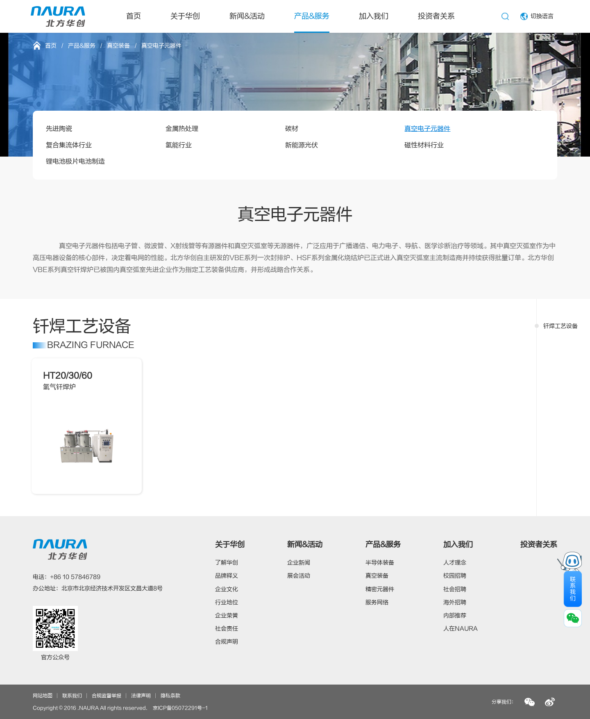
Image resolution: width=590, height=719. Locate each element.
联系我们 (72, 696)
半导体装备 (379, 562)
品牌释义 (226, 575)
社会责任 (226, 628)
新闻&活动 (247, 16)
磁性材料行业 (424, 145)
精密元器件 (379, 589)
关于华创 (185, 16)
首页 (133, 16)
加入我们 (373, 16)
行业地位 (226, 602)
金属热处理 (182, 128)
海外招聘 (454, 602)
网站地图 (42, 696)
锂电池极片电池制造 (75, 161)
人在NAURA (460, 628)
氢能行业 (179, 145)
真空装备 (118, 45)
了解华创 (226, 562)
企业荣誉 (226, 615)
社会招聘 (454, 589)
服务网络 (376, 602)
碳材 (291, 128)
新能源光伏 (301, 145)
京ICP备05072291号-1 (180, 708)
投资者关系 (436, 16)
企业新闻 (298, 562)
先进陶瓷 (59, 128)
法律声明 (141, 696)
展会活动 (298, 575)
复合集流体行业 (69, 145)
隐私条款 (170, 696)
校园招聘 (454, 575)
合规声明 (226, 641)
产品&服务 (311, 16)
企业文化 (226, 589)
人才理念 (454, 562)
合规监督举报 (106, 696)
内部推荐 (454, 615)
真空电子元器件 (427, 128)
